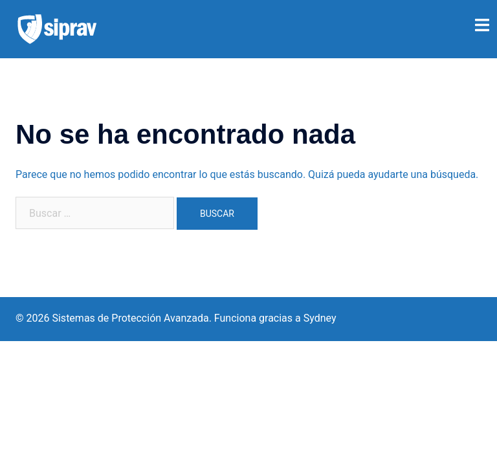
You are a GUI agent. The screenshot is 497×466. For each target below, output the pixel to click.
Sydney (320, 318)
